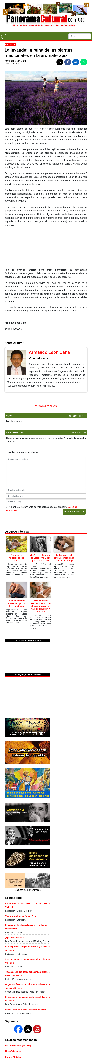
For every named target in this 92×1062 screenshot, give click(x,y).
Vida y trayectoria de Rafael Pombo (21, 916)
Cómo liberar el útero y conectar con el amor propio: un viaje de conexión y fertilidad (40, 606)
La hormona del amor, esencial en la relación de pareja (64, 558)
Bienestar (10, 44)
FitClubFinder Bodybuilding (18, 1045)
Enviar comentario (74, 511)
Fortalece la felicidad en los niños (16, 558)
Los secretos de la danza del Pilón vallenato (25, 1009)
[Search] (79, 36)
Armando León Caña (15, 60)
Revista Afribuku (13, 1057)
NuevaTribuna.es (13, 1051)
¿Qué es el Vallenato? (15, 937)
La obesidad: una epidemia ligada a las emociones (16, 603)
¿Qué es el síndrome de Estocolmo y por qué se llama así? (40, 558)
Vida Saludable (39, 358)
